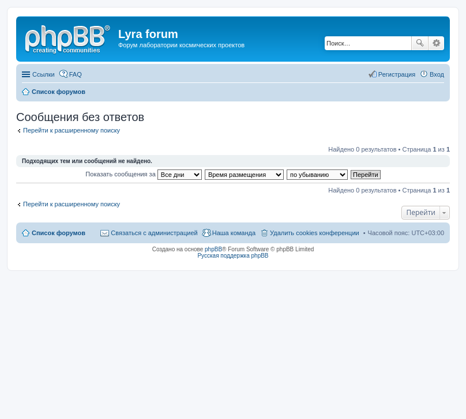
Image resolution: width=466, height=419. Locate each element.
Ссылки (43, 74)
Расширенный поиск (436, 43)
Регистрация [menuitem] (396, 74)
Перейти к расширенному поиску (71, 130)
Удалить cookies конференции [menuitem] (314, 232)
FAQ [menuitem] (75, 74)
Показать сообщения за (143, 174)
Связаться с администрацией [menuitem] (154, 232)
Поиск (420, 43)
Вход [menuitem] (437, 74)
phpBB (213, 249)
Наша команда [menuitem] (233, 232)
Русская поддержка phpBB (232, 255)
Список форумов (58, 232)
